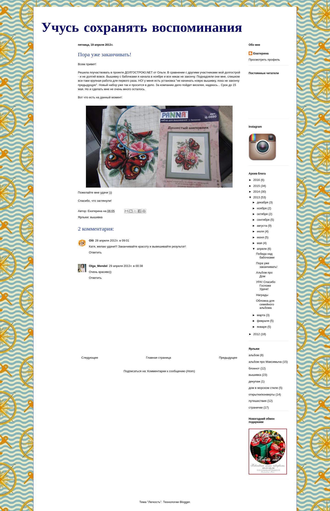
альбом (254, 355)
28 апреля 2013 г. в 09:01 (112, 240)
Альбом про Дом (264, 274)
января (262, 326)
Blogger (185, 502)
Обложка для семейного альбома (265, 304)
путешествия (258, 401)
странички (256, 407)
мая (260, 243)
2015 (257, 186)
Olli (91, 240)
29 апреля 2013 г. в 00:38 (126, 266)
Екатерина (261, 53)
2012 (257, 334)
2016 (257, 180)
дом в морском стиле (263, 388)
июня (261, 237)
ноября (262, 208)
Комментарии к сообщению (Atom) (171, 371)
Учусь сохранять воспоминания (141, 26)
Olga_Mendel (98, 266)
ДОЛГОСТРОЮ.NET (139, 72)
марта (261, 315)
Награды (262, 295)
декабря (263, 202)
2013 (257, 197)
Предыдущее (228, 357)
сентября (263, 219)
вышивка (96, 217)
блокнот (254, 368)
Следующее (89, 357)
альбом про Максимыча (265, 361)
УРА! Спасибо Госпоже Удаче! (265, 285)
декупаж (254, 381)
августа (262, 225)
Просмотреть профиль (264, 59)
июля (261, 231)
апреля (262, 248)
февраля (263, 321)
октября (263, 214)
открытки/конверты (262, 394)
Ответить (95, 252)
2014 (257, 191)
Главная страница (158, 357)
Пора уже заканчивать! (266, 265)
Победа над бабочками (265, 255)
